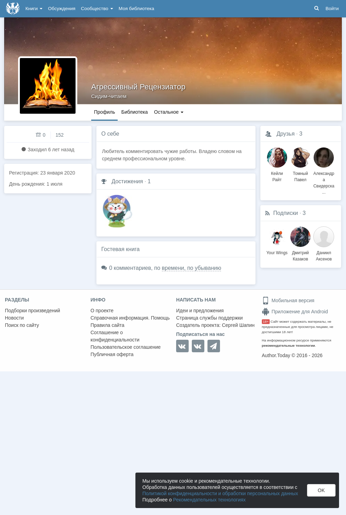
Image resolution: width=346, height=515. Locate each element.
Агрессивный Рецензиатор (138, 86)
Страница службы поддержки (209, 318)
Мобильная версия (288, 300)
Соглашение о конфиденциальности (115, 336)
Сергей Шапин (238, 325)
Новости (14, 318)
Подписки (285, 213)
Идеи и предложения (200, 310)
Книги (33, 8)
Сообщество (97, 8)
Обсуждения (61, 8)
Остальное (169, 112)
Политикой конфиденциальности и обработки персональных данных (220, 493)
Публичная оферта (112, 354)
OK (321, 490)
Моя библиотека (136, 8)
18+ (266, 321)
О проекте (102, 310)
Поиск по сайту (22, 325)
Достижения (127, 181)
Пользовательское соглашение (126, 347)
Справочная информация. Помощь (130, 318)
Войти (332, 8)
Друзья (285, 134)
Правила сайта (107, 325)
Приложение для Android (295, 311)
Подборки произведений (32, 310)
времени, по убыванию (191, 268)
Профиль (104, 112)
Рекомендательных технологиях (209, 499)
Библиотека (134, 112)
